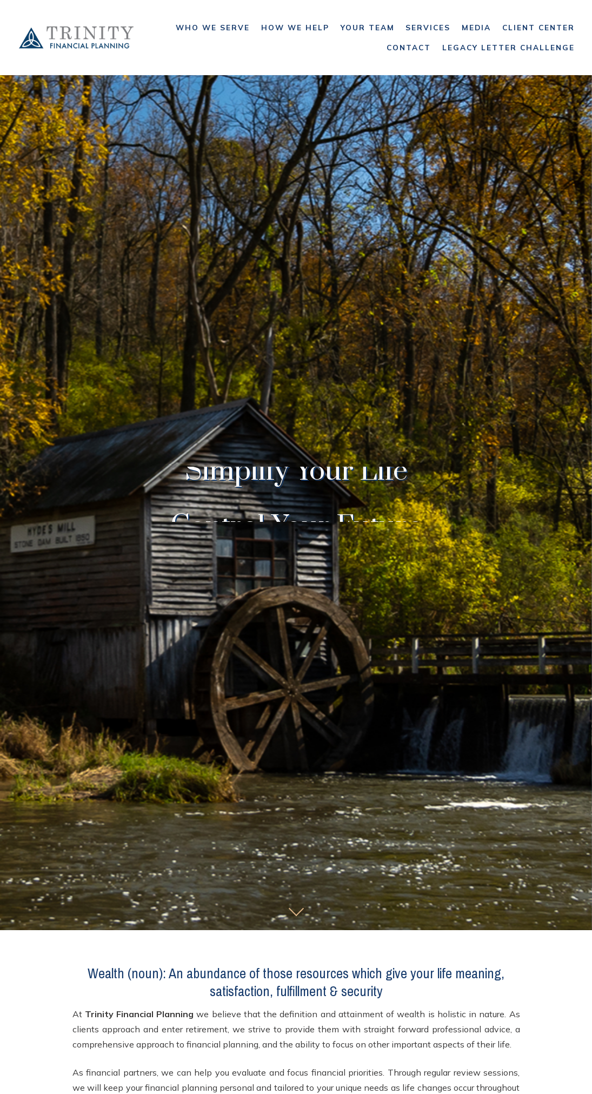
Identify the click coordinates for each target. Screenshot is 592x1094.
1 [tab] (280, 530)
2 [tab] (296, 530)
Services (427, 27)
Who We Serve (213, 27)
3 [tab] (312, 530)
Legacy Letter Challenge (508, 47)
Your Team (368, 27)
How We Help (295, 27)
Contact (409, 47)
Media (476, 27)
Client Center (538, 27)
